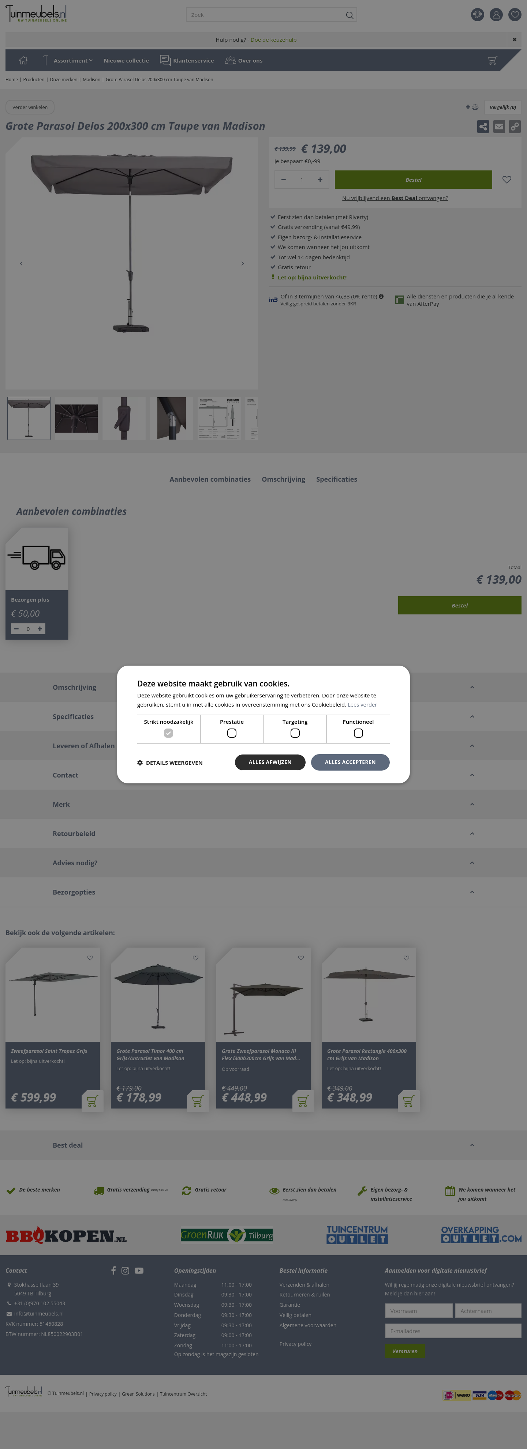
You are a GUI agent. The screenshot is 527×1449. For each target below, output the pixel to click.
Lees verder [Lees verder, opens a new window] (363, 704)
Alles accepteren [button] (350, 762)
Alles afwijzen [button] (270, 762)
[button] (170, 763)
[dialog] (263, 724)
